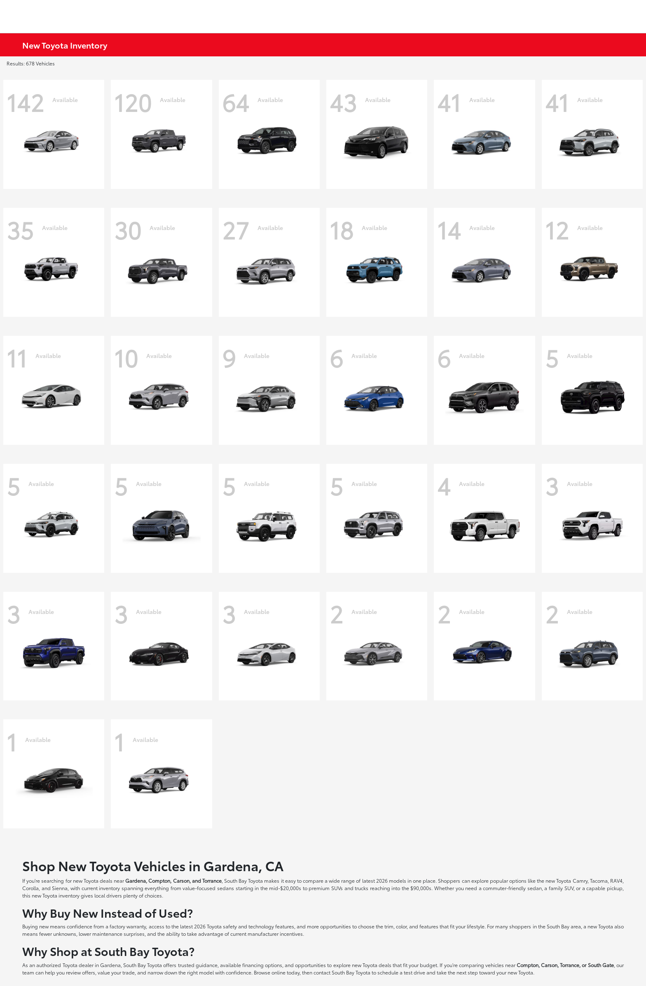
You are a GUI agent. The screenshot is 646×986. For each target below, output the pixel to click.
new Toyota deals (92, 880)
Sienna (60, 887)
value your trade (116, 972)
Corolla (30, 887)
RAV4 (616, 880)
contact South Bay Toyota (342, 972)
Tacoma (599, 880)
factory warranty (128, 926)
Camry (580, 880)
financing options (262, 964)
